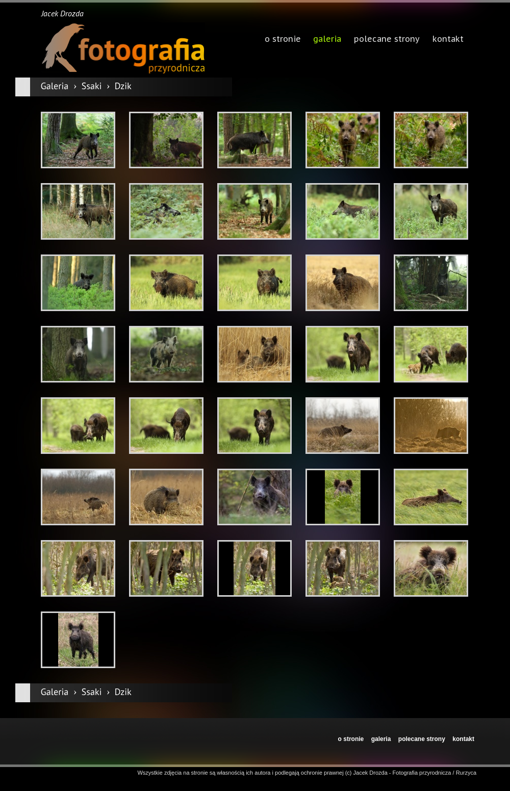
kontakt (463, 739)
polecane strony (421, 739)
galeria (327, 40)
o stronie (351, 739)
